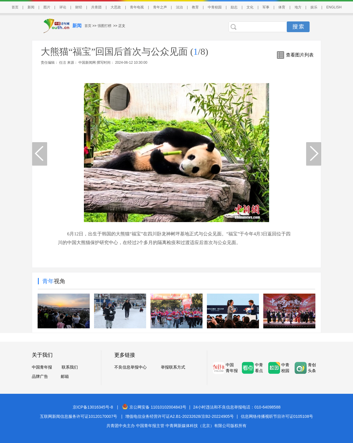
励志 (234, 7)
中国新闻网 (87, 63)
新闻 (30, 7)
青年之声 (160, 7)
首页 (15, 7)
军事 (265, 7)
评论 (62, 7)
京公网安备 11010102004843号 (154, 407)
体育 (281, 7)
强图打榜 (104, 26)
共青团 (96, 7)
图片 (46, 7)
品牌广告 (40, 376)
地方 (298, 7)
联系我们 (70, 367)
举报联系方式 (173, 367)
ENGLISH (334, 7)
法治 (179, 7)
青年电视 (137, 7)
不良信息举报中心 (130, 367)
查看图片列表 (300, 54)
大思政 (116, 7)
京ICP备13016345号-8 (93, 407)
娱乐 (313, 7)
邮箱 (65, 376)
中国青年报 (42, 367)
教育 (195, 7)
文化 (250, 7)
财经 (78, 7)
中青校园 (215, 7)
